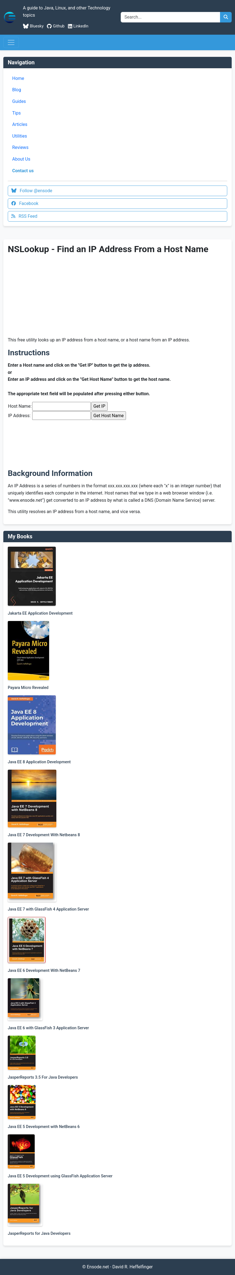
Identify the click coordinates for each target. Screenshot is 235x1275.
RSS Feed (24, 216)
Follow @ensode (31, 190)
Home (18, 78)
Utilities (19, 136)
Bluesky (33, 26)
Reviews (20, 147)
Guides (19, 101)
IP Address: (19, 415)
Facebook (24, 203)
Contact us (23, 170)
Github (56, 26)
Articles (19, 124)
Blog (16, 89)
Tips (16, 113)
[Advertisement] (54, 295)
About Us (21, 159)
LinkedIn (78, 26)
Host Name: (20, 406)
